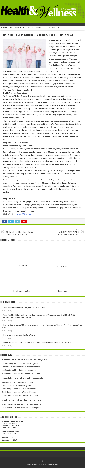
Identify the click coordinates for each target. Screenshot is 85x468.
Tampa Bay (62, 291)
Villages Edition (62, 266)
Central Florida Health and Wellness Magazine (23, 378)
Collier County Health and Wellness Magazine (20, 364)
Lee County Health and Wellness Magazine (19, 370)
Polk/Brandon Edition (21, 291)
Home (3, 27)
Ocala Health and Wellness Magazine (16, 386)
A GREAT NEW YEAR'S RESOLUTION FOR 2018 (64, 232)
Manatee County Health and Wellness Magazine (21, 373)
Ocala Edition (22, 265)
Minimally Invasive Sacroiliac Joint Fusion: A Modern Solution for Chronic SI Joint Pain (37, 342)
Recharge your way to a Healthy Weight (19, 335)
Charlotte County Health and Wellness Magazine (21, 367)
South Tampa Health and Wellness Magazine (19, 392)
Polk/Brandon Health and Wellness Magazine (20, 395)
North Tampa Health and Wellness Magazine (19, 389)
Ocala (11, 27)
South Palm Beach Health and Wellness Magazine (21, 408)
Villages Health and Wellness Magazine (17, 382)
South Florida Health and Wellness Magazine (22, 400)
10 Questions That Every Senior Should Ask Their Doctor (20, 232)
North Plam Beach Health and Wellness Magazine (21, 404)
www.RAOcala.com (25, 214)
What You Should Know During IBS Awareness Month (24, 307)
